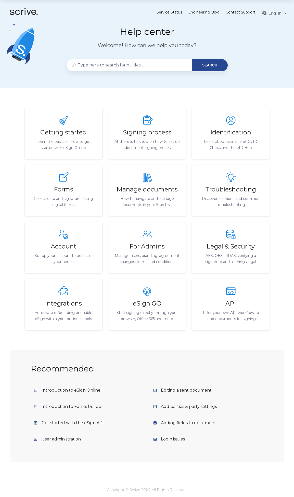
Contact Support (240, 12)
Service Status (169, 12)
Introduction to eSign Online (67, 390)
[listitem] (63, 133)
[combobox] (129, 65)
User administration (57, 439)
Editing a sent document (182, 390)
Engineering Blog (204, 12)
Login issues (169, 439)
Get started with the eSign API (69, 422)
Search (209, 65)
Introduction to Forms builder (68, 406)
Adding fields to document (184, 422)
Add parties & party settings (185, 406)
